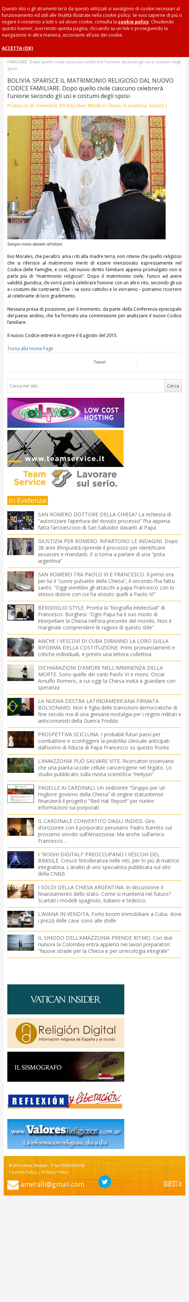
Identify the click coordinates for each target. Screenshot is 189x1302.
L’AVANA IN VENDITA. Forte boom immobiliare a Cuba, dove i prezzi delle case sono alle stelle (110, 917)
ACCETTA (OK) (17, 48)
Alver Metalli (88, 105)
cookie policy (133, 22)
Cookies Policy (23, 1172)
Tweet (100, 362)
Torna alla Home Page (30, 348)
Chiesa (114, 105)
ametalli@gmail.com (52, 1184)
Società (156, 105)
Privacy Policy (55, 1172)
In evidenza (135, 105)
